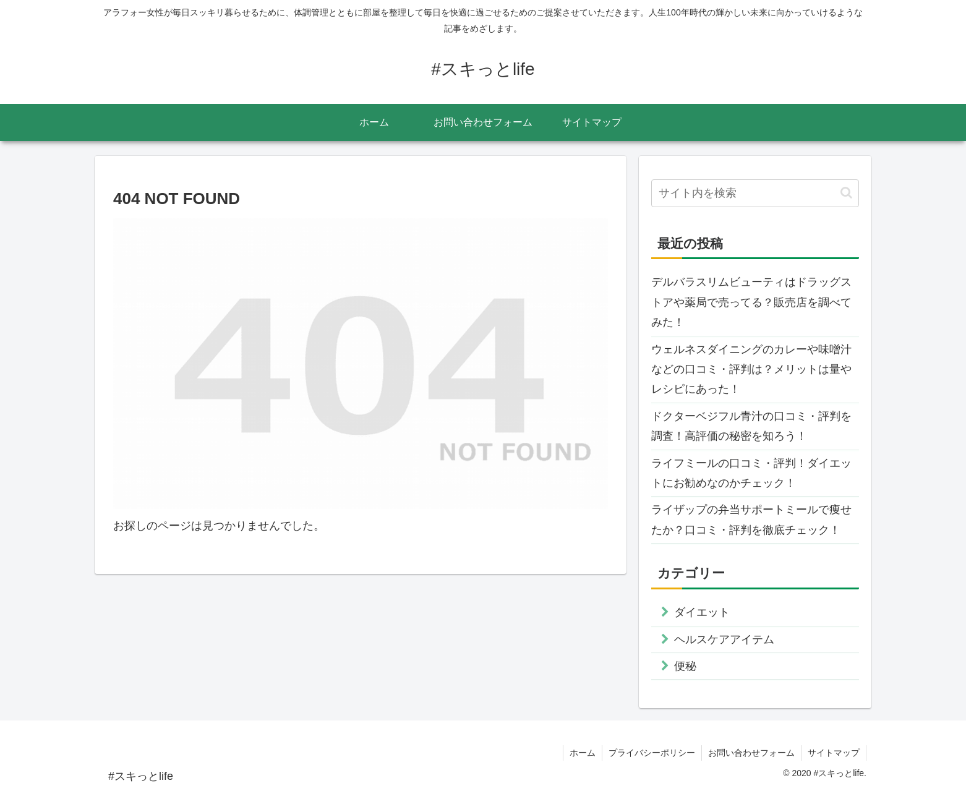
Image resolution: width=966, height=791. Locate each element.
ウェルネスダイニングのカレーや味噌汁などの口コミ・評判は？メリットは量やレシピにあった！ (751, 369)
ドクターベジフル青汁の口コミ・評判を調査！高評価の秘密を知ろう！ (751, 426)
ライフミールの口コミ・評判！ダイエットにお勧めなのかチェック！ (751, 473)
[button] (846, 193)
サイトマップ (834, 753)
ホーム (583, 753)
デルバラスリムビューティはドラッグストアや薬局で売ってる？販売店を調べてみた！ (751, 302)
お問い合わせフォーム (751, 753)
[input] (755, 193)
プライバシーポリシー (652, 753)
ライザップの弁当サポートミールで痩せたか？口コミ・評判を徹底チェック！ (751, 519)
